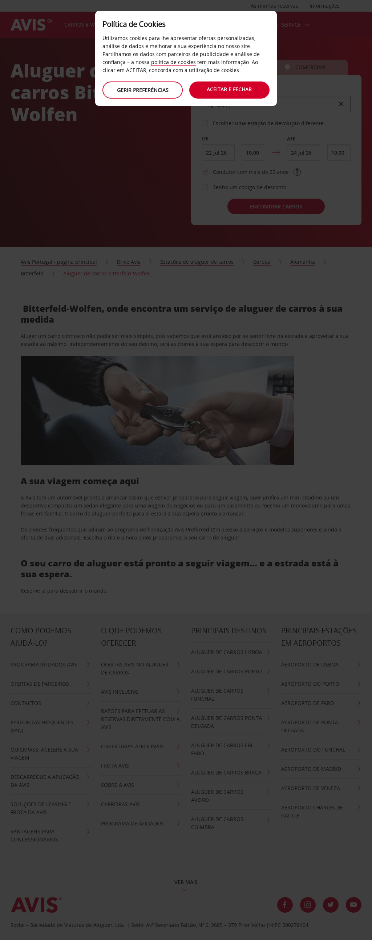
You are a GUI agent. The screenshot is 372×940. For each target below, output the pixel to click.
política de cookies (173, 62)
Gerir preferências (142, 90)
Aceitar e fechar (229, 89)
